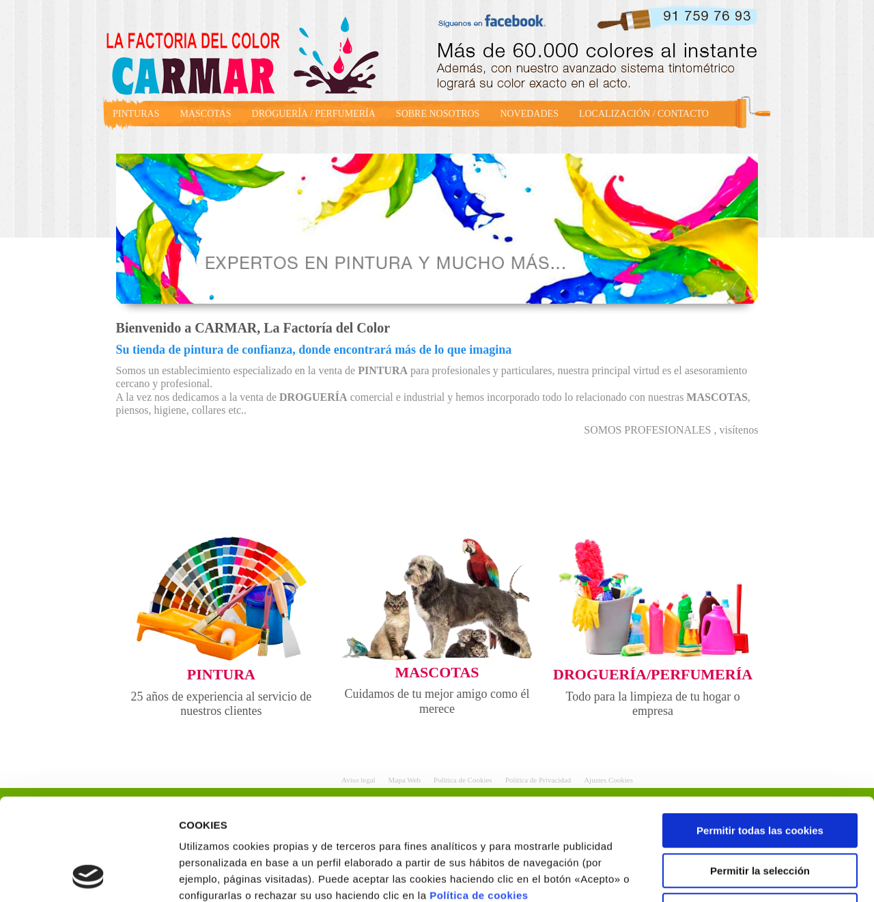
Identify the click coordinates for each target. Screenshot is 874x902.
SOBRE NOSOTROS (438, 114)
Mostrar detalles (734, 875)
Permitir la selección (760, 775)
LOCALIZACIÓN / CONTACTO (644, 114)
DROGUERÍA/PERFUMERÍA (652, 674)
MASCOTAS (205, 114)
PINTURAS (136, 114)
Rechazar (760, 815)
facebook (497, 19)
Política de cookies (478, 800)
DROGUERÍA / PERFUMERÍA (314, 114)
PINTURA (221, 674)
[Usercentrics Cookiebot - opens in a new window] (88, 875)
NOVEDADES (529, 114)
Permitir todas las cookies (759, 735)
